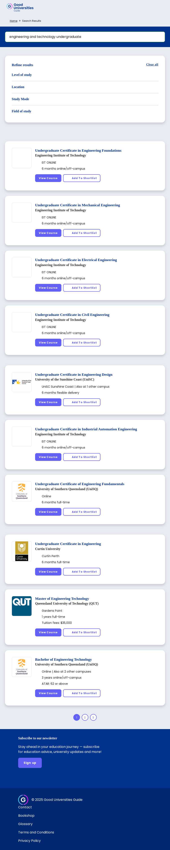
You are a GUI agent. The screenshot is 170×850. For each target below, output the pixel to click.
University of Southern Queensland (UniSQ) (66, 489)
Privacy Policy (29, 840)
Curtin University (47, 549)
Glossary (25, 824)
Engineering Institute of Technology (60, 155)
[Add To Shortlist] (82, 178)
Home (13, 21)
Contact (25, 807)
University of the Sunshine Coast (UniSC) (64, 379)
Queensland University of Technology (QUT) (67, 603)
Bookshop (26, 815)
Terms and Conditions (36, 832)
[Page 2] (85, 717)
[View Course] (48, 178)
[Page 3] (93, 717)
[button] (160, 7)
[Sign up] (30, 763)
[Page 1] (76, 717)
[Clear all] (152, 64)
